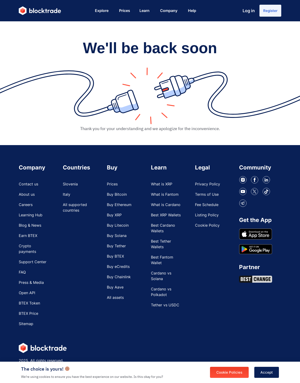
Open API (27, 294)
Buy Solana (117, 236)
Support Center (32, 263)
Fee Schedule (206, 205)
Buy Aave (115, 288)
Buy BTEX (115, 257)
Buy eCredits (118, 267)
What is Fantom (165, 195)
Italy (66, 195)
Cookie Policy (207, 226)
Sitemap (26, 325)
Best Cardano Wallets (163, 229)
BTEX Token (29, 304)
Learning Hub (30, 216)
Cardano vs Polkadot (161, 293)
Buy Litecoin (118, 226)
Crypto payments (27, 250)
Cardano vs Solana (161, 277)
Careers (26, 205)
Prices (112, 185)
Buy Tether (116, 247)
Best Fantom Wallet (162, 261)
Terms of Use (207, 195)
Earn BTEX (28, 236)
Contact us (28, 185)
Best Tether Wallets (161, 245)
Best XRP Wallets (166, 216)
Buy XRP (114, 216)
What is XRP (161, 185)
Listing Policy (207, 216)
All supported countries (75, 208)
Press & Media (31, 283)
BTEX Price (28, 314)
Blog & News (30, 226)
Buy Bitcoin (117, 195)
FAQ (22, 273)
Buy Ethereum (119, 205)
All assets (115, 298)
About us (27, 195)
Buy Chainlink (119, 278)
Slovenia (70, 185)
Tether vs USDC (165, 306)
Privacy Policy (207, 185)
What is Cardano (165, 205)
